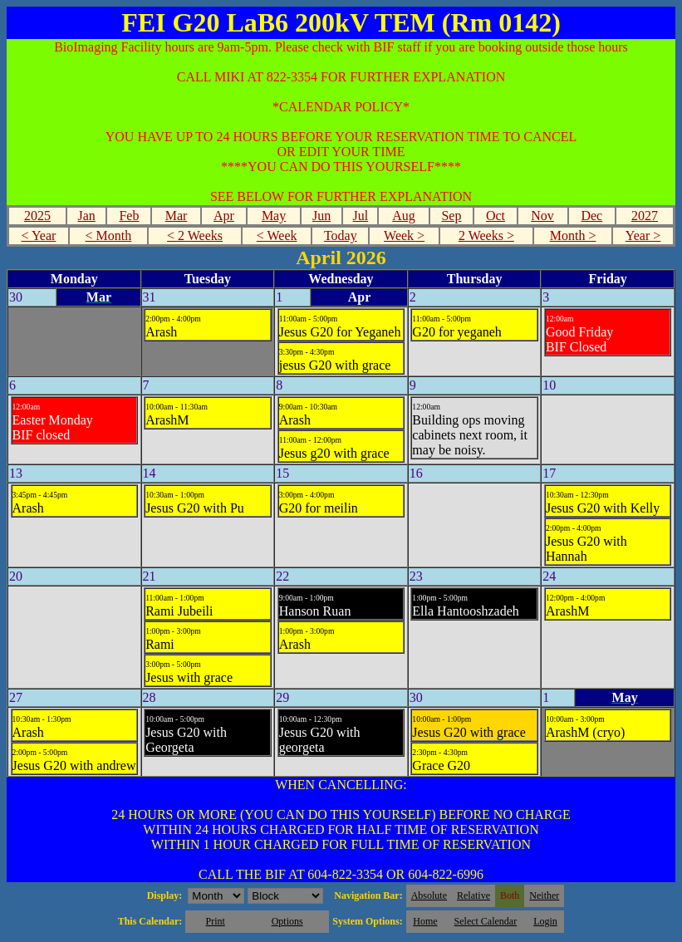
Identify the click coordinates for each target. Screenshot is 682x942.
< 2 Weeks (195, 235)
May (274, 216)
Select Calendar (486, 921)
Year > (643, 235)
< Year (38, 235)
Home (425, 921)
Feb (129, 216)
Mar (176, 216)
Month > (573, 235)
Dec (591, 216)
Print (214, 921)
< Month (109, 235)
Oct (495, 216)
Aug (403, 216)
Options (287, 921)
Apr (223, 216)
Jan (87, 216)
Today (340, 235)
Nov (542, 216)
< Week (277, 235)
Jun (321, 216)
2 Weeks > (486, 235)
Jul (361, 216)
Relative (473, 895)
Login (545, 921)
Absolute (429, 895)
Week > (404, 235)
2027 (644, 216)
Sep (451, 216)
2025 (37, 216)
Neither (544, 895)
